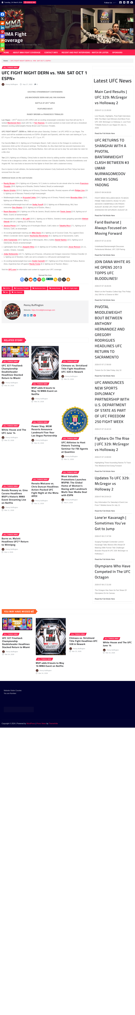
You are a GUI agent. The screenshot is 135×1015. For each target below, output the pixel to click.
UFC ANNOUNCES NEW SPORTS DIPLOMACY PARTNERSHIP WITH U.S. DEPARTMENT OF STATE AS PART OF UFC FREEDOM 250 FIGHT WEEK (112, 482)
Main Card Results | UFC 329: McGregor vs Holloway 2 (111, 178)
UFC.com (12, 305)
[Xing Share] (49, 314)
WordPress (31, 723)
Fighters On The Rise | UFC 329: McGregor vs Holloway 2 (112, 524)
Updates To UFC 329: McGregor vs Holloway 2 (112, 564)
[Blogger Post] (60, 315)
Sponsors (117, 52)
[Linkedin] (35, 315)
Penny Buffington (11, 119)
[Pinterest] (39, 315)
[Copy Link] (55, 315)
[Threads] (64, 315)
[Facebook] (22, 315)
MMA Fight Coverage (14, 37)
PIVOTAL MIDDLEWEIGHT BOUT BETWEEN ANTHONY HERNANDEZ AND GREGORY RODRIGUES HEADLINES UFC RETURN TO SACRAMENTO (110, 412)
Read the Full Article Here (105, 214)
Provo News (41, 723)
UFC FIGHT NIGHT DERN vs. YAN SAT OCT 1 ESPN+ (30, 61)
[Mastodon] (4, 137)
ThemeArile (53, 723)
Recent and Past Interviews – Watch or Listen (85, 52)
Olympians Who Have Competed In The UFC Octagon (112, 652)
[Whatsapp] (43, 315)
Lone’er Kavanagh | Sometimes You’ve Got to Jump (110, 603)
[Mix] (4, 142)
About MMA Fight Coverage (26, 52)
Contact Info (51, 52)
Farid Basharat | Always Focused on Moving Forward (111, 308)
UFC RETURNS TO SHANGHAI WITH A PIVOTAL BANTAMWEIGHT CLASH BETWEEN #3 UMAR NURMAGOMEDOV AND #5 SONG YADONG (112, 243)
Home (6, 52)
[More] (68, 315)
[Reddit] (31, 315)
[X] (26, 315)
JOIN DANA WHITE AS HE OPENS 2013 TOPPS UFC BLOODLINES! (112, 350)
